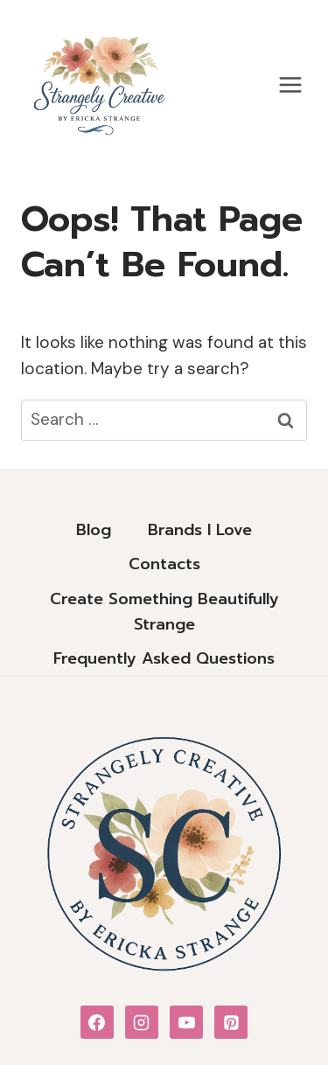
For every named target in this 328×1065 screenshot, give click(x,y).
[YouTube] (186, 1022)
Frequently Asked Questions (164, 658)
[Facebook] (97, 1022)
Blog (93, 530)
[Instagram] (141, 1022)
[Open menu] (290, 84)
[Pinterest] (231, 1022)
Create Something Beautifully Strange (164, 612)
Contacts (164, 564)
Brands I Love (200, 530)
